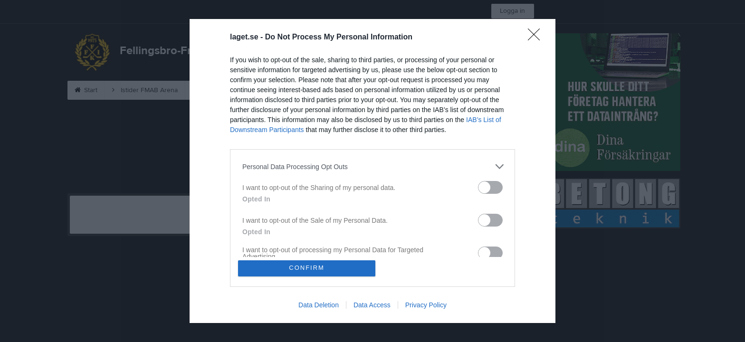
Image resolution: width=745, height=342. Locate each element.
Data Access (372, 305)
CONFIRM (307, 268)
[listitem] (372, 166)
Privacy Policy (426, 305)
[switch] (490, 187)
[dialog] (372, 171)
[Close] (537, 37)
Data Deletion (318, 305)
